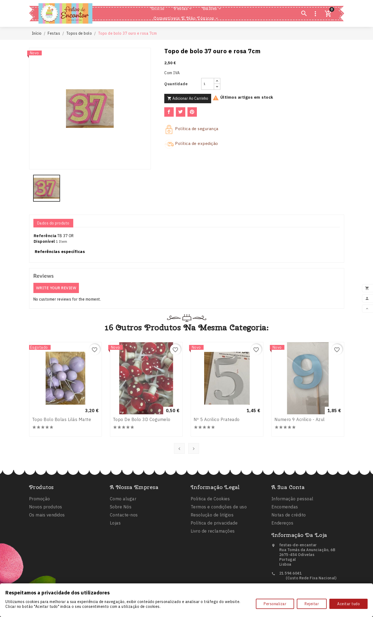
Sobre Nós (121, 534)
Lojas (115, 550)
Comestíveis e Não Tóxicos (186, 18)
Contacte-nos (124, 542)
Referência (45, 235)
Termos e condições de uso (219, 539)
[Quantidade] (207, 84)
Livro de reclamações (213, 563)
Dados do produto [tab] (53, 223)
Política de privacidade (214, 555)
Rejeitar (312, 603)
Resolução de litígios (212, 547)
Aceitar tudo (348, 603)
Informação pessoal (292, 526)
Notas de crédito (288, 542)
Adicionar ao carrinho (187, 98)
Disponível (44, 241)
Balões (212, 8)
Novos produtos (45, 529)
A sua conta (288, 514)
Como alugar (123, 526)
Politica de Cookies (210, 531)
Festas (183, 8)
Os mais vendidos (47, 537)
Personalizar (275, 603)
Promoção (39, 521)
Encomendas (284, 534)
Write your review (56, 288)
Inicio (158, 8)
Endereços (282, 550)
